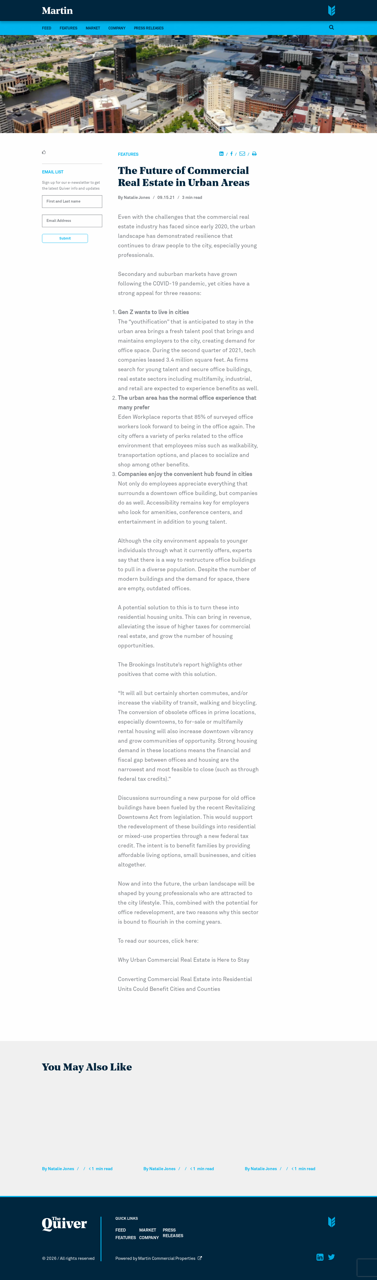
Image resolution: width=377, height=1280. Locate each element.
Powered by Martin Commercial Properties (159, 1258)
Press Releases (149, 28)
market (93, 28)
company (116, 28)
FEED (46, 28)
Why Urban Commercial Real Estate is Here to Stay (184, 960)
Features (68, 28)
